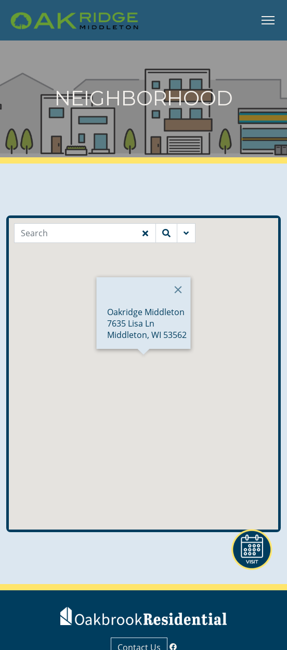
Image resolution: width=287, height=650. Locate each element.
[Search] (74, 233)
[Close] (178, 289)
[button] (143, 364)
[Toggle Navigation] (268, 20)
